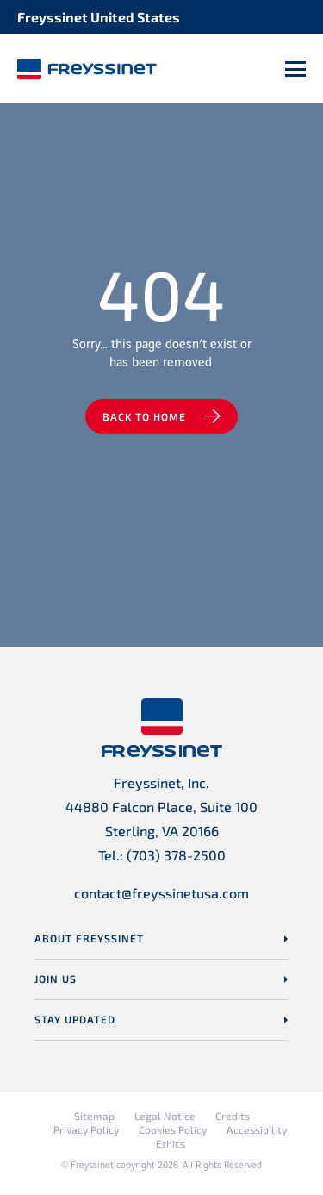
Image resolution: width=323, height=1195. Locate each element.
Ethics (170, 1143)
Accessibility (257, 1129)
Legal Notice (165, 1116)
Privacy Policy (86, 1129)
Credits (232, 1116)
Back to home (144, 416)
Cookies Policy (173, 1129)
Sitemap (94, 1116)
